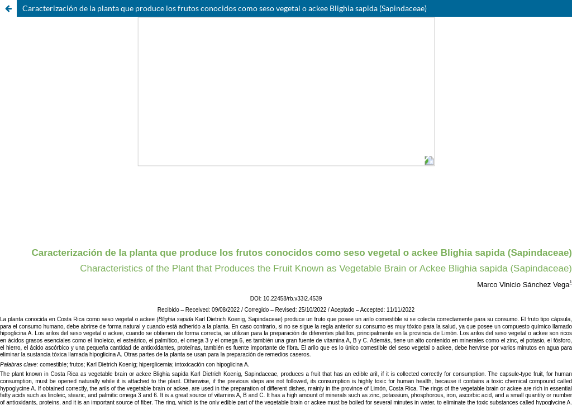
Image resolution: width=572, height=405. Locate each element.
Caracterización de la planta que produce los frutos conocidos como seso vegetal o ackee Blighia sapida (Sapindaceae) (224, 8)
